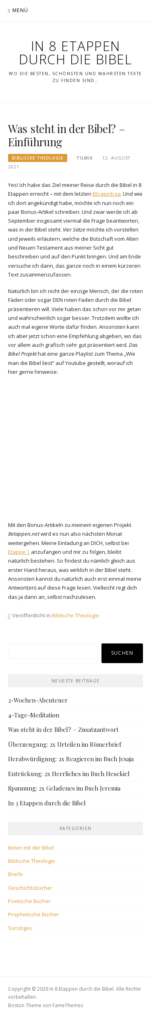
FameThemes (67, 1005)
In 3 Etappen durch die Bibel (47, 803)
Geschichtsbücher (30, 887)
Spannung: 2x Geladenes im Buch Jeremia (64, 788)
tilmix (85, 158)
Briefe (15, 874)
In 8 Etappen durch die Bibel (75, 52)
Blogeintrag (106, 193)
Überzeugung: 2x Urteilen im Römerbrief (64, 744)
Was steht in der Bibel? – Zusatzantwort (63, 729)
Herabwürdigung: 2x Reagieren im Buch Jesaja (71, 759)
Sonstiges (20, 928)
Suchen (122, 652)
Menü (20, 10)
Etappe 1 (19, 551)
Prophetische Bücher (33, 914)
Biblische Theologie (37, 158)
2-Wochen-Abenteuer (38, 700)
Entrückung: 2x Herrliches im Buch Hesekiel (69, 774)
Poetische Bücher (29, 901)
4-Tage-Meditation (33, 715)
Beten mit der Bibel (31, 847)
